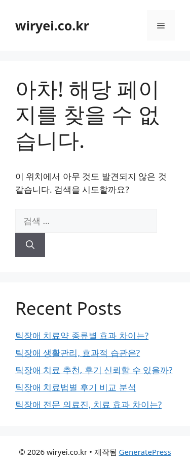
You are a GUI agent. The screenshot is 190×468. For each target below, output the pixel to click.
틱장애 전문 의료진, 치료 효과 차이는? (88, 404)
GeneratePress (145, 452)
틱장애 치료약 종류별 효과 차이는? (81, 335)
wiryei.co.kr (52, 25)
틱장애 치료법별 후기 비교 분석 (75, 387)
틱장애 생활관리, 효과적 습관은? (77, 352)
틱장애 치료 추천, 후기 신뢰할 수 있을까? (93, 370)
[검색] (30, 245)
